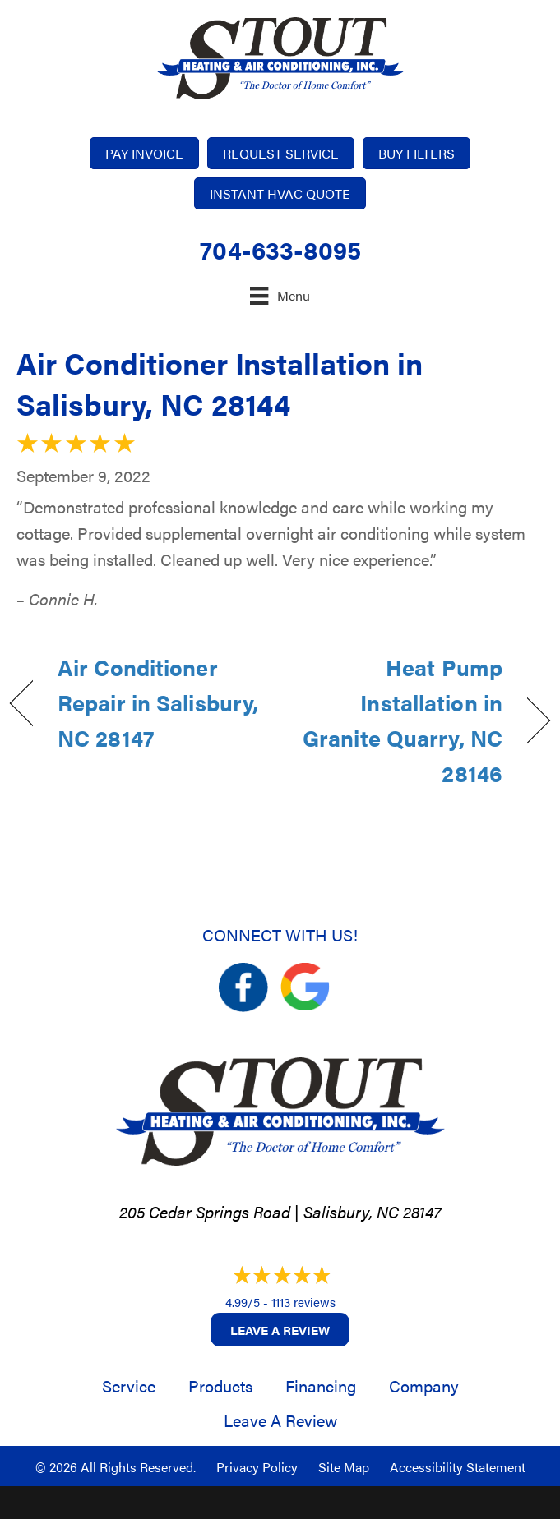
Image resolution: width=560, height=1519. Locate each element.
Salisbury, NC (351, 1211)
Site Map (343, 1466)
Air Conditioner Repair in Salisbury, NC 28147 (158, 702)
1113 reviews (303, 1301)
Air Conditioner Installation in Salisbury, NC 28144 (219, 383)
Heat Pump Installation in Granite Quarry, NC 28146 (399, 720)
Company (424, 1385)
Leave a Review (280, 1329)
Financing (320, 1385)
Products (220, 1385)
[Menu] (279, 295)
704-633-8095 (280, 249)
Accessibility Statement (457, 1466)
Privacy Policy (257, 1466)
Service (128, 1385)
